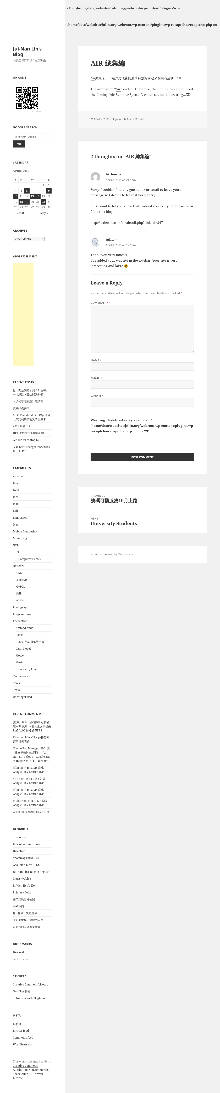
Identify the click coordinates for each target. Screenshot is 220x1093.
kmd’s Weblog (22, 879)
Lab (15, 511)
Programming (22, 614)
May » (44, 213)
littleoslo (113, 174)
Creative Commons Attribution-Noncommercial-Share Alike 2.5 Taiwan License (31, 1072)
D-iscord (18, 952)
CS (17, 552)
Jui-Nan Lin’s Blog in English (31, 872)
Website (97, 396)
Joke (16, 504)
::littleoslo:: (20, 837)
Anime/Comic (24, 628)
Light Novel (23, 648)
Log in (17, 1024)
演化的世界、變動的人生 (28, 920)
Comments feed (23, 1037)
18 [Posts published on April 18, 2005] (21, 202)
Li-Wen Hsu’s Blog (24, 885)
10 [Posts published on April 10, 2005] (15, 196)
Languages (20, 518)
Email (96, 378)
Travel (17, 690)
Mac (15, 524)
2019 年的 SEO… (23, 426)
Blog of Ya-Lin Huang (26, 844)
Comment (99, 303)
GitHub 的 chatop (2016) (28, 440)
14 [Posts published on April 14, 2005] (37, 196)
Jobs (15, 497)
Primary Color (22, 892)
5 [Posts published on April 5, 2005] (27, 191)
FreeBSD (21, 580)
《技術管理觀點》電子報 (28, 401)
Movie (20, 655)
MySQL (20, 586)
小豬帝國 (18, 906)
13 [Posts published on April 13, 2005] (32, 196)
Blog (16, 483)
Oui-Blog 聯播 (21, 991)
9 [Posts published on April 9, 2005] (49, 191)
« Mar (20, 213)
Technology (20, 676)
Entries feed (21, 1031)
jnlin (16, 768)
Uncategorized (22, 697)
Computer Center (29, 559)
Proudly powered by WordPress (112, 554)
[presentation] (117, 441)
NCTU (16, 545)
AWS (19, 573)
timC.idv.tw (20, 959)
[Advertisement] (23, 314)
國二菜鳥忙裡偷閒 (24, 899)
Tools (16, 683)
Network (18, 566)
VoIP (19, 593)
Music (19, 662)
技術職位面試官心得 (37, 812)
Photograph (20, 607)
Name (96, 360)
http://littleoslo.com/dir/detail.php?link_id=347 (127, 222)
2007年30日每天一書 (31, 642)
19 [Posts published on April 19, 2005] (26, 202)
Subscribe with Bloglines (29, 998)
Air (93, 78)
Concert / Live (27, 669)
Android (18, 476)
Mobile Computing (25, 531)
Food (16, 490)
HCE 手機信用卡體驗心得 (28, 433)
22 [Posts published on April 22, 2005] (43, 202)
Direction (19, 851)
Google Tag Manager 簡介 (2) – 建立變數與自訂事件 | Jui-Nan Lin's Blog (31, 752)
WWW (20, 600)
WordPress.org (22, 1044)
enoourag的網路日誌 (26, 858)
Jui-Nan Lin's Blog (27, 51)
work (22, 1061)
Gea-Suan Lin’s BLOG (26, 865)
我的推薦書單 (21, 408)
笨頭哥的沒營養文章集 (26, 927)
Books (19, 635)
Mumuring (20, 538)
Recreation (20, 621)
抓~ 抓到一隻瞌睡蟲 (25, 913)
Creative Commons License (30, 984)
